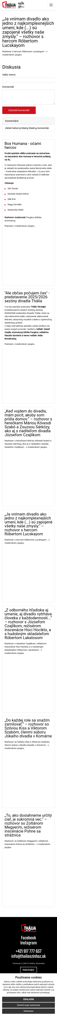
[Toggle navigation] (51, 5)
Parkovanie (29, 970)
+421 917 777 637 (28, 951)
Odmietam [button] (28, 1011)
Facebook (28, 937)
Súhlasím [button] (28, 999)
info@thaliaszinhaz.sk (28, 956)
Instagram (28, 942)
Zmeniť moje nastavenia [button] (28, 1005)
